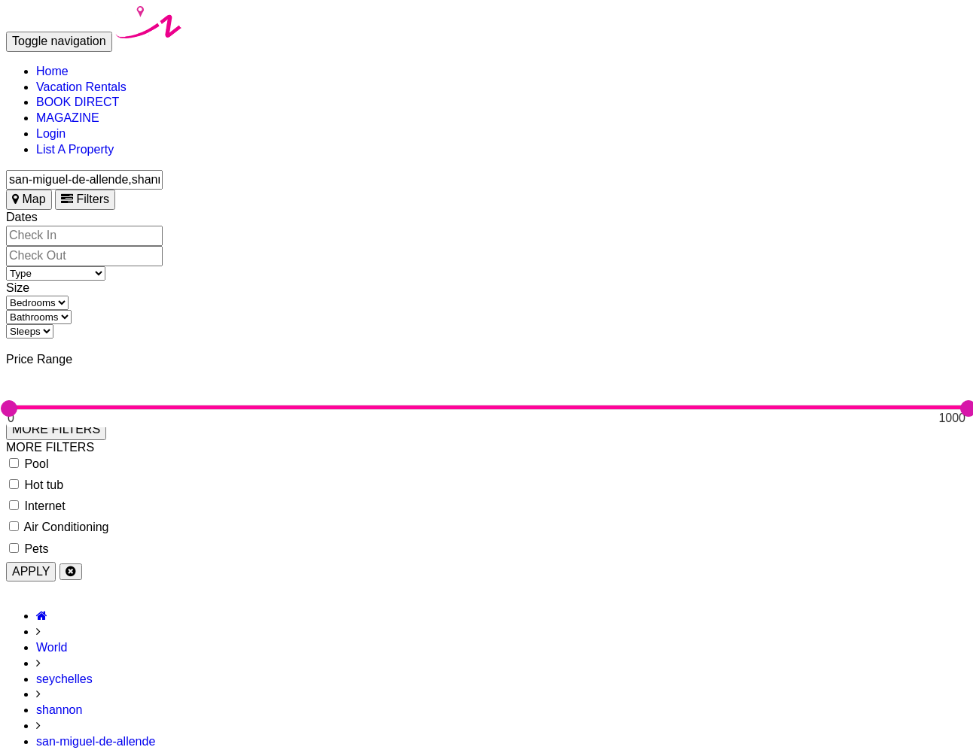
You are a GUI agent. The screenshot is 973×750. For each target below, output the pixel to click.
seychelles (64, 679)
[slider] (9, 408)
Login (51, 133)
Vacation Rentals (81, 86)
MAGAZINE (67, 117)
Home (52, 71)
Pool (28, 463)
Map (29, 199)
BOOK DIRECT (77, 102)
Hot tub (36, 484)
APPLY (31, 571)
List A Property (75, 149)
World (52, 647)
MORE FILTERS (56, 429)
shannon (59, 709)
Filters (85, 199)
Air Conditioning (59, 527)
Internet (37, 505)
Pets (28, 548)
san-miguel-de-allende (95, 741)
